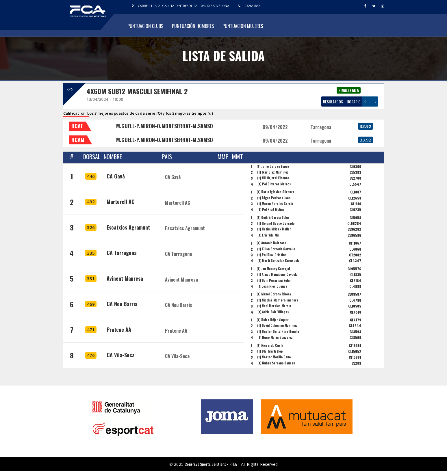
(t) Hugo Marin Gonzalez (275, 337)
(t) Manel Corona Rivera (274, 294)
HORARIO (354, 101)
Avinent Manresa (125, 278)
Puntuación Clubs (145, 26)
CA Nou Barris (122, 304)
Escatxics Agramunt (128, 227)
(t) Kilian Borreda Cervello (276, 249)
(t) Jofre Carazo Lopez (273, 166)
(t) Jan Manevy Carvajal (273, 268)
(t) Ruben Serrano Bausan (276, 363)
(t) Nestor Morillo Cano (274, 357)
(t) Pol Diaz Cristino (271, 254)
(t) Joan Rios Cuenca (272, 286)
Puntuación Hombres (193, 26)
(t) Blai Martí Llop (270, 351)
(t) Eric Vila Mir (268, 235)
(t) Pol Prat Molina (270, 209)
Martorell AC (121, 201)
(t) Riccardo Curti (270, 345)
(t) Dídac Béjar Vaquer (273, 319)
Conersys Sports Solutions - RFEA (211, 464)
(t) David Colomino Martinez (277, 325)
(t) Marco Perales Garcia (275, 203)
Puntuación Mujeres (242, 26)
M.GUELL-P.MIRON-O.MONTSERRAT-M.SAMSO (164, 126)
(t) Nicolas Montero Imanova (277, 300)
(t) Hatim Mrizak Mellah (274, 229)
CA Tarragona (122, 252)
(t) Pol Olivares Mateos (274, 184)
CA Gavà (116, 176)
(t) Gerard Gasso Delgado (275, 223)
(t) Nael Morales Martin (274, 306)
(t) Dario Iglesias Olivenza (275, 191)
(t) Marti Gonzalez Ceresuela (278, 260)
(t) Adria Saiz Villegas (273, 312)
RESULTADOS (333, 101)
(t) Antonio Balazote (271, 243)
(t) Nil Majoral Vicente (273, 178)
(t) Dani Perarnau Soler (274, 280)
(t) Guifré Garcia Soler (273, 217)
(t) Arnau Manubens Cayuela (277, 274)
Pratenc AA (119, 329)
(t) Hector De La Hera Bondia (278, 331)
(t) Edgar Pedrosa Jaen (273, 198)
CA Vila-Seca (121, 355)
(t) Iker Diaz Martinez (273, 172)
